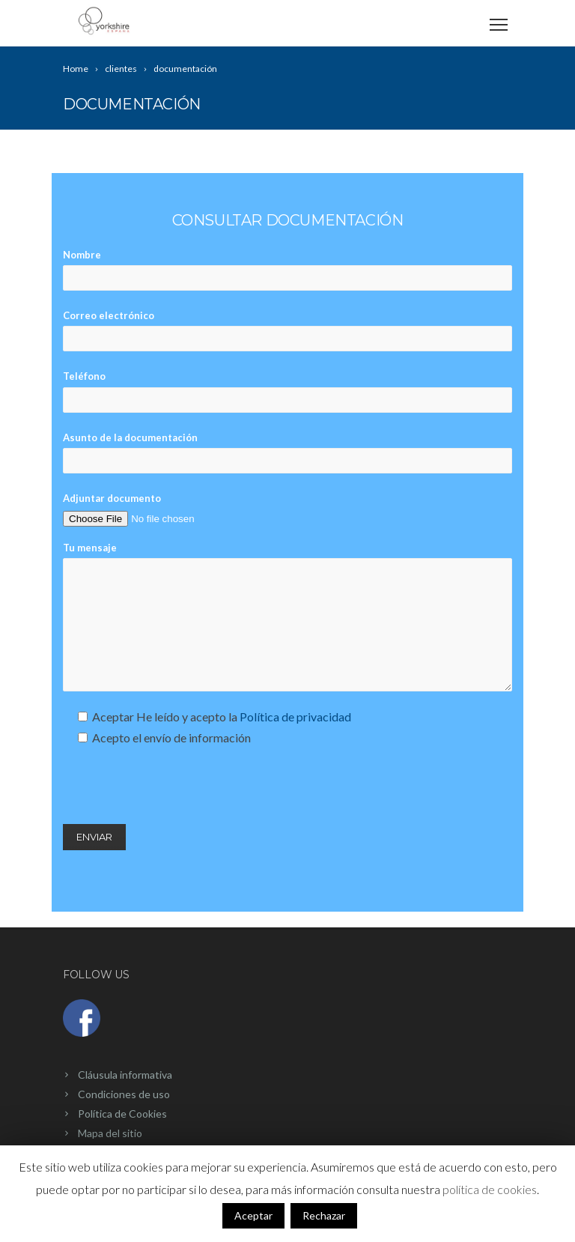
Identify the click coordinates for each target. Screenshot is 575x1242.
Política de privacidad (295, 716)
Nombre (287, 270)
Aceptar (253, 1215)
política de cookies (489, 1189)
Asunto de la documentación (287, 452)
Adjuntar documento (157, 508)
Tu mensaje (287, 616)
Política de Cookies (122, 1113)
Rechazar (323, 1215)
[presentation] (176, 786)
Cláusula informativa (125, 1074)
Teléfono (287, 391)
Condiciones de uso (124, 1094)
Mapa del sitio (110, 1133)
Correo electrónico (287, 330)
